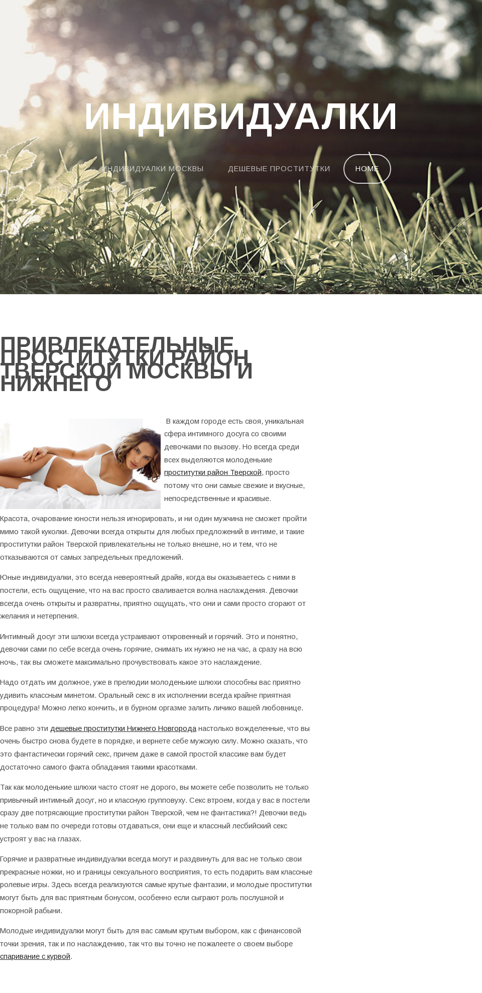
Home (367, 169)
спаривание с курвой (35, 956)
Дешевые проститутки (279, 169)
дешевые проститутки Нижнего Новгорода (123, 728)
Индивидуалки (241, 116)
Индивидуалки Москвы (153, 169)
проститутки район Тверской (213, 472)
